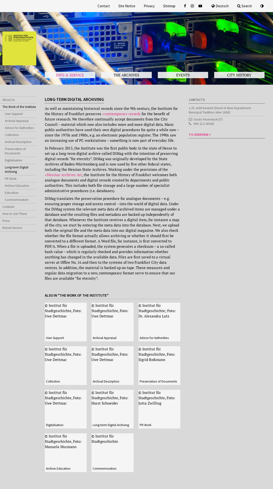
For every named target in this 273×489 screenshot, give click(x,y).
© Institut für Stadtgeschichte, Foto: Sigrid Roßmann (156, 354)
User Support (14, 114)
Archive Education (17, 186)
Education (12, 193)
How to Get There (14, 214)
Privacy (149, 6)
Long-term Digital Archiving (16, 169)
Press (6, 221)
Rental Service (12, 228)
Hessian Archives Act (64, 174)
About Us (8, 100)
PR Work (10, 179)
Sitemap (169, 6)
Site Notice (126, 6)
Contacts (8, 207)
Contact (104, 6)
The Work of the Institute (19, 107)
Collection (12, 135)
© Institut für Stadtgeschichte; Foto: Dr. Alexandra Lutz (157, 310)
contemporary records (123, 113)
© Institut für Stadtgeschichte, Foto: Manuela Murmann (63, 441)
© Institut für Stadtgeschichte (104, 439)
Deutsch (220, 6)
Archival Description (18, 142)
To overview (198, 135)
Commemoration (17, 200)
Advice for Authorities (19, 128)
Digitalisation (13, 160)
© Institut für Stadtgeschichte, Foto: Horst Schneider (109, 398)
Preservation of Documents (15, 151)
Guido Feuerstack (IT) (208, 119)
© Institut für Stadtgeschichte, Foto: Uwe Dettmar (63, 310)
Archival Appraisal (17, 121)
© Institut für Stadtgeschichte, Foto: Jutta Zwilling (156, 398)
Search (244, 6)
